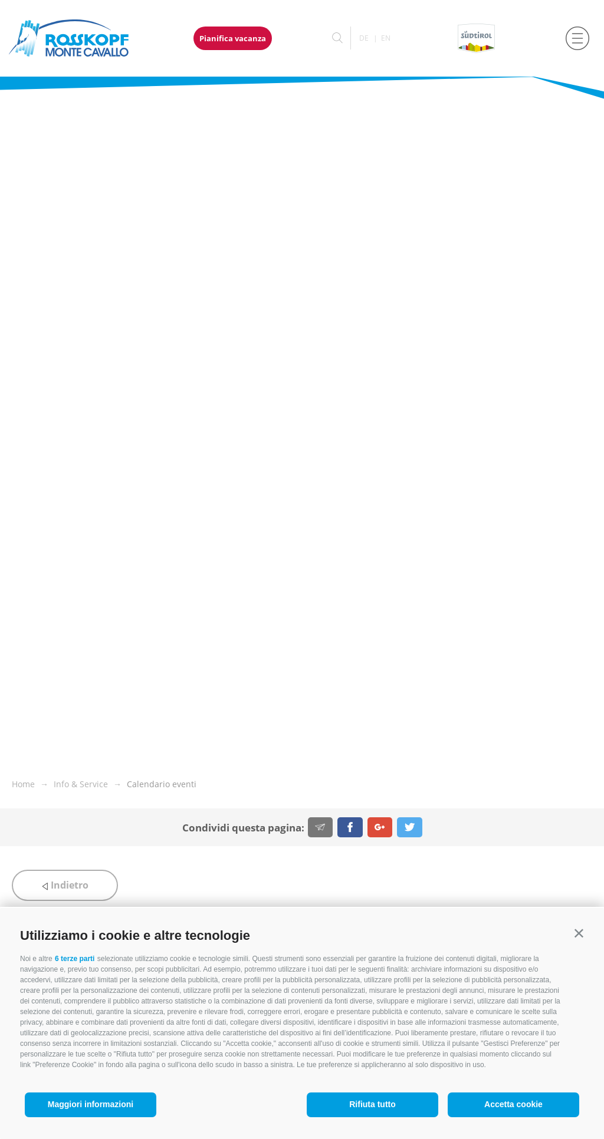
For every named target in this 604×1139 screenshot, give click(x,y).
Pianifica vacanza (232, 38)
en (385, 38)
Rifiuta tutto (372, 1104)
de (364, 38)
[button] (579, 933)
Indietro (64, 885)
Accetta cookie (513, 1104)
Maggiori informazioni (90, 1104)
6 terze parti (74, 959)
